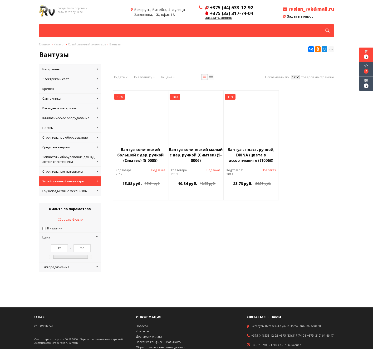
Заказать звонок (218, 17)
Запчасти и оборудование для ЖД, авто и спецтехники (70, 159)
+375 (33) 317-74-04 (292, 336)
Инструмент (70, 69)
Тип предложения (70, 267)
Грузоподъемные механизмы (70, 191)
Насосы (70, 127)
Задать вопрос (298, 16)
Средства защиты (70, 147)
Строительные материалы (70, 171)
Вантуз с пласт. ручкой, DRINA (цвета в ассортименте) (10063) (251, 155)
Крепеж (70, 88)
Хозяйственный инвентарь (70, 181)
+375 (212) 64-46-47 (320, 336)
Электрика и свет (70, 79)
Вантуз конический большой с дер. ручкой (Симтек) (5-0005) (140, 155)
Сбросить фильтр (70, 220)
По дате (120, 77)
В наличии (54, 228)
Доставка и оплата (149, 336)
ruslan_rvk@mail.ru (308, 9)
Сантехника (70, 98)
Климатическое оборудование (70, 118)
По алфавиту (144, 77)
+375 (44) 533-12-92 (264, 336)
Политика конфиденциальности (159, 342)
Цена (70, 237)
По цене (167, 77)
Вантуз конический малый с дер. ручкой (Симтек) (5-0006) (196, 155)
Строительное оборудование (70, 137)
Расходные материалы (70, 108)
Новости (142, 326)
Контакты (142, 331)
